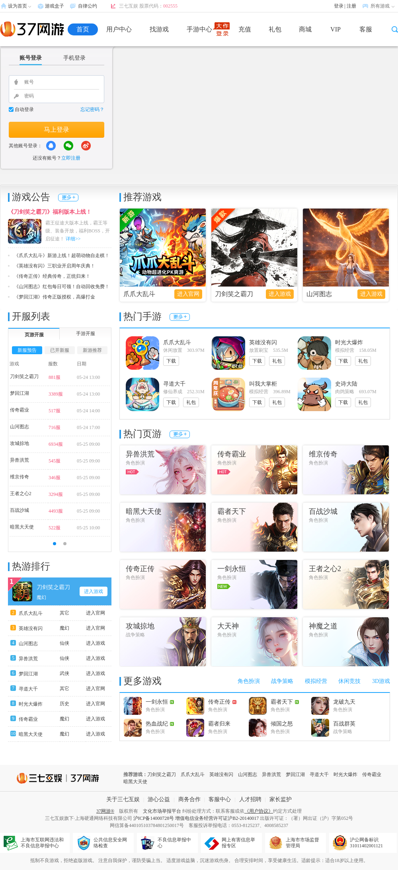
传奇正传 (222, 702)
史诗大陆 (346, 384)
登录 (338, 6)
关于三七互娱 (123, 799)
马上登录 (56, 129)
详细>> (73, 239)
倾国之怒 (282, 724)
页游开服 (34, 334)
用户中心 (119, 29)
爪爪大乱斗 (139, 294)
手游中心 (199, 29)
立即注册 (70, 158)
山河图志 (319, 294)
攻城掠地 (19, 443)
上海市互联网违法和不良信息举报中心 (42, 843)
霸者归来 (219, 724)
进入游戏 (280, 294)
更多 (68, 197)
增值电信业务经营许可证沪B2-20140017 (217, 818)
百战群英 (344, 724)
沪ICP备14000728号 (153, 818)
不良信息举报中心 (174, 843)
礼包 (275, 29)
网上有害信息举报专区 (238, 843)
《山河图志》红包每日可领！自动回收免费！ (61, 286)
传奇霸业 (19, 410)
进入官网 (188, 294)
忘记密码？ (92, 109)
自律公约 (87, 6)
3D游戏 (381, 681)
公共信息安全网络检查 (110, 843)
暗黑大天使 (22, 527)
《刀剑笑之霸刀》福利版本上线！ (50, 212)
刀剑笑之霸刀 (234, 294)
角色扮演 (249, 681)
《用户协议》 (258, 811)
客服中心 (220, 799)
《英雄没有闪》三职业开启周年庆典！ (54, 266)
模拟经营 (316, 681)
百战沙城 (19, 510)
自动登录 (24, 109)
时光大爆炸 (31, 704)
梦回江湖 (19, 393)
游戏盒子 (54, 6)
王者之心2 (20, 493)
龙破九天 (344, 702)
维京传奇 (19, 477)
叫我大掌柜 (263, 384)
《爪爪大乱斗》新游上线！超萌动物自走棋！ (61, 255)
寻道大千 (28, 689)
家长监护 (280, 799)
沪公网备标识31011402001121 (366, 843)
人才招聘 (250, 799)
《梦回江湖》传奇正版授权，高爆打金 (54, 297)
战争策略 (282, 681)
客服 (365, 29)
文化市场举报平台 (162, 811)
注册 (351, 6)
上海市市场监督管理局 (302, 843)
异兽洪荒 (19, 460)
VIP (335, 29)
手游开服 (85, 333)
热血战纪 (160, 724)
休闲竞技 (349, 681)
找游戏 (159, 29)
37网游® (105, 811)
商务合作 (189, 799)
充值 (244, 29)
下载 (171, 361)
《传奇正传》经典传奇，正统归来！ (52, 276)
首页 (82, 29)
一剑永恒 (160, 702)
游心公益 (159, 799)
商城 (305, 29)
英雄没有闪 (31, 628)
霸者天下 (285, 702)
